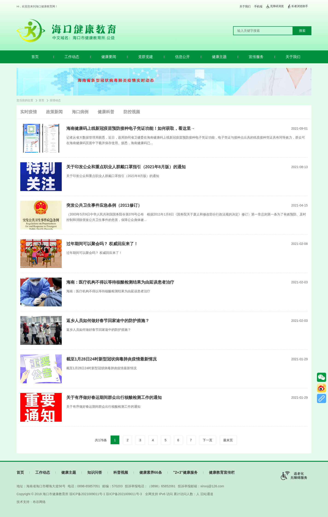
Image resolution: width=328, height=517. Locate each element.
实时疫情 (28, 112)
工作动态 (71, 57)
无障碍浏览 (275, 6)
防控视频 (131, 112)
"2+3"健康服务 (185, 472)
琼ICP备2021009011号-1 (87, 494)
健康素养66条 (150, 472)
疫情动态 (55, 100)
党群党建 (145, 57)
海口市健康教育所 (55, 494)
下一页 (207, 440)
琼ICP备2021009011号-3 (124, 494)
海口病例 (80, 112)
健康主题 (219, 57)
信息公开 (182, 57)
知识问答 (94, 472)
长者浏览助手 (297, 6)
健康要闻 (108, 57)
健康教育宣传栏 (222, 472)
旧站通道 (206, 494)
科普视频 (120, 472)
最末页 (228, 440)
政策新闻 (54, 112)
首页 (35, 57)
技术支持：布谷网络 (31, 502)
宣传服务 (256, 57)
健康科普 (106, 112)
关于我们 (245, 6)
